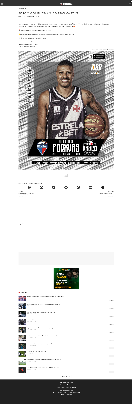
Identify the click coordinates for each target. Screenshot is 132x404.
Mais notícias (66, 376)
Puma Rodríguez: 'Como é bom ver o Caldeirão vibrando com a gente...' (27, 194)
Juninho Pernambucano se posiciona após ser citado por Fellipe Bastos (45, 296)
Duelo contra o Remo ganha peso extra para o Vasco (40, 343)
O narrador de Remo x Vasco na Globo (37, 351)
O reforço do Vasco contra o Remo (36, 320)
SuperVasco (23, 224)
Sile (71, 394)
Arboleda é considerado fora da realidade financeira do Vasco (43, 336)
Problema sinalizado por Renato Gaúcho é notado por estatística (43, 304)
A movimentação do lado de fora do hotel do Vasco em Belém (43, 367)
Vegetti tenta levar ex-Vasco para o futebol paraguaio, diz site (43, 328)
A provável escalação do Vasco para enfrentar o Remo (41, 312)
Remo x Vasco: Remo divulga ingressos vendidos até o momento (44, 359)
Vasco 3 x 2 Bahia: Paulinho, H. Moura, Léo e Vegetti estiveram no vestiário (105, 194)
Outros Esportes (23, 8)
